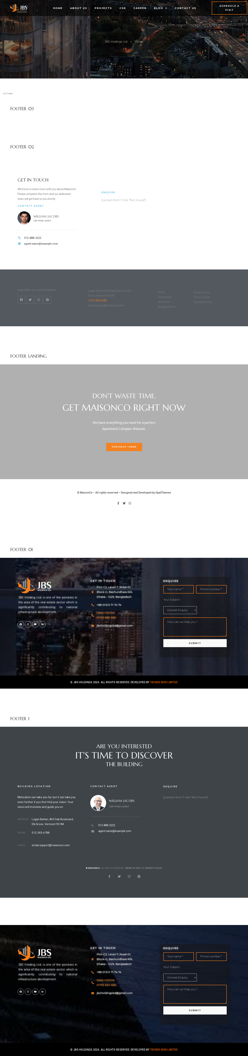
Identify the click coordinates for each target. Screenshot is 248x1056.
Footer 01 (21, 549)
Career (140, 8)
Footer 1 (19, 719)
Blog (160, 8)
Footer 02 (22, 147)
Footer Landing (28, 356)
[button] (229, 8)
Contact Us (185, 8)
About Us (78, 8)
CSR (122, 8)
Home (58, 8)
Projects (103, 8)
